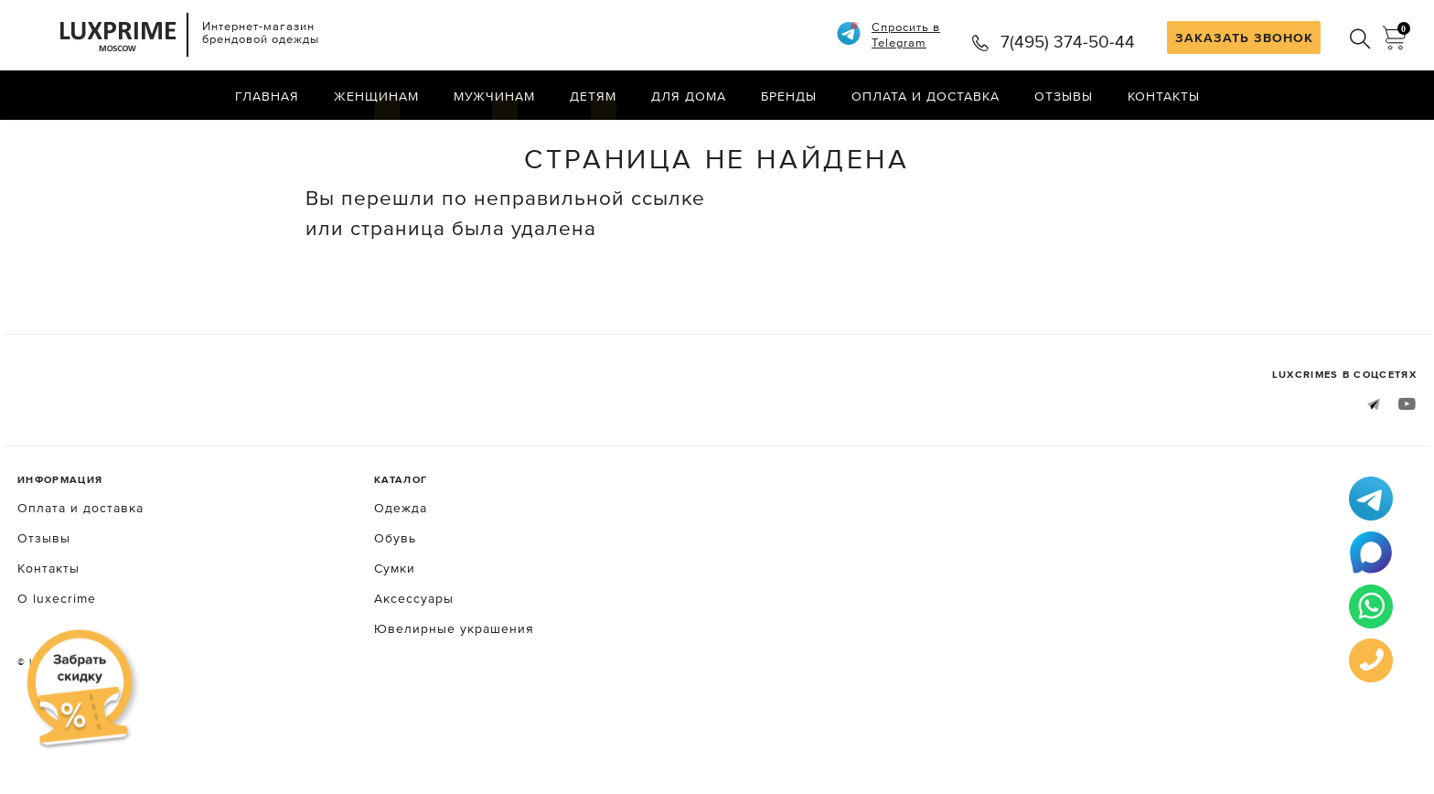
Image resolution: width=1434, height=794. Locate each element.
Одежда (400, 576)
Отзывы (1063, 96)
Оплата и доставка (925, 96)
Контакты (1164, 96)
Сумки (394, 636)
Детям (593, 96)
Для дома (688, 96)
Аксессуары (414, 667)
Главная (267, 96)
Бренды (789, 96)
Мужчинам (494, 96)
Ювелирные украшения (454, 697)
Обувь (395, 606)
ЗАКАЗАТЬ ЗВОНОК (1244, 37)
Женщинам (376, 96)
